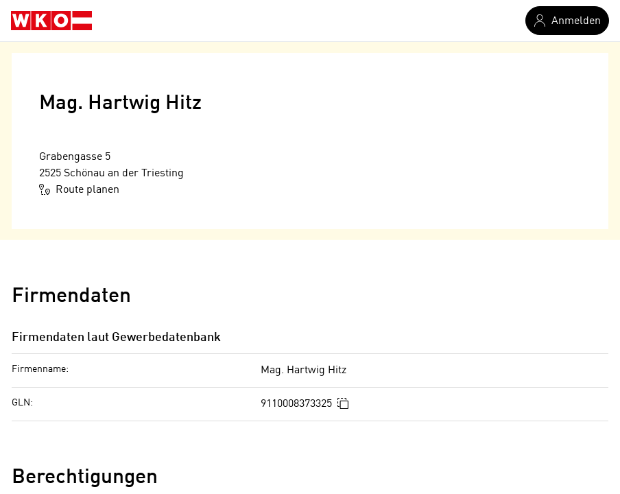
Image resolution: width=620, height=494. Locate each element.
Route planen (79, 189)
